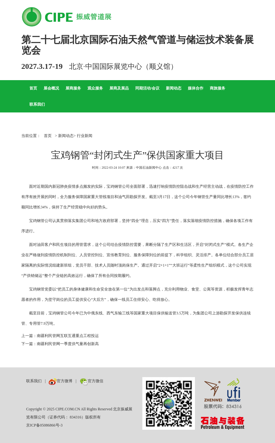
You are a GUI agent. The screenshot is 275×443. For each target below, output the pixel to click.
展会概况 (51, 88)
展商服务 (73, 88)
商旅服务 (217, 88)
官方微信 (91, 381)
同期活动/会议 (147, 88)
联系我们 (37, 104)
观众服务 (95, 88)
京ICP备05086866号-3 (44, 425)
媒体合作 (195, 88)
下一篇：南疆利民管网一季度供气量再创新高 (60, 344)
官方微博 (60, 381)
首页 (33, 88)
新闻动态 (173, 88)
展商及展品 (119, 88)
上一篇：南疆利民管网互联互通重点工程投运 (60, 335)
